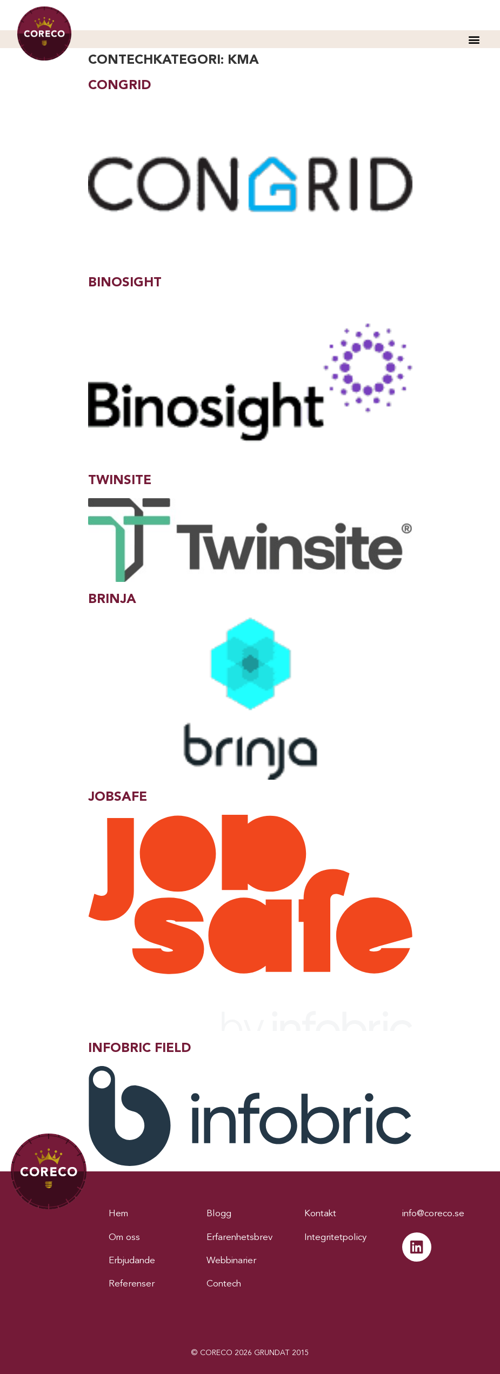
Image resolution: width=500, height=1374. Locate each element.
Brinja (112, 599)
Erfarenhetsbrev (239, 1237)
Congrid (119, 85)
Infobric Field (139, 1048)
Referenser (132, 1284)
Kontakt (320, 1213)
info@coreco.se (433, 1213)
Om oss (124, 1237)
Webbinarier (231, 1260)
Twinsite (119, 480)
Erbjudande (132, 1260)
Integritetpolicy (335, 1237)
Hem (118, 1213)
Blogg (218, 1213)
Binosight (125, 283)
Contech (223, 1284)
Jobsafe (117, 797)
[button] (474, 39)
